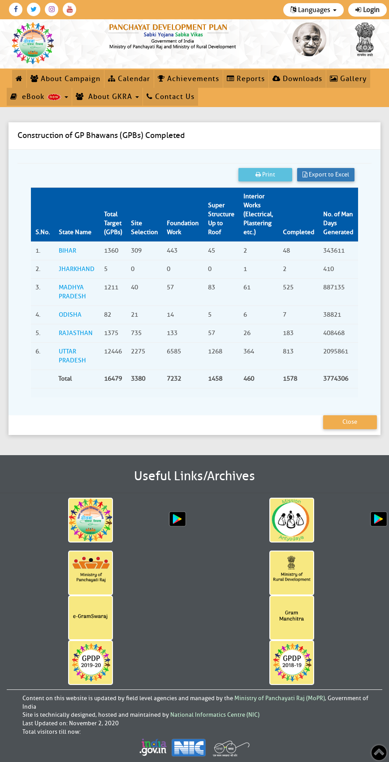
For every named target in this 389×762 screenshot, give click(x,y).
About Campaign (65, 78)
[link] (173, 35)
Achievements (188, 78)
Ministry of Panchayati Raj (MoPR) (279, 698)
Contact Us (170, 96)
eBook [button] (39, 96)
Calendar (129, 78)
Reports (246, 78)
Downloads (297, 78)
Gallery (348, 78)
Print (265, 174)
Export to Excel (326, 174)
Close (349, 422)
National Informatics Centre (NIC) (214, 715)
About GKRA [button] (107, 96)
